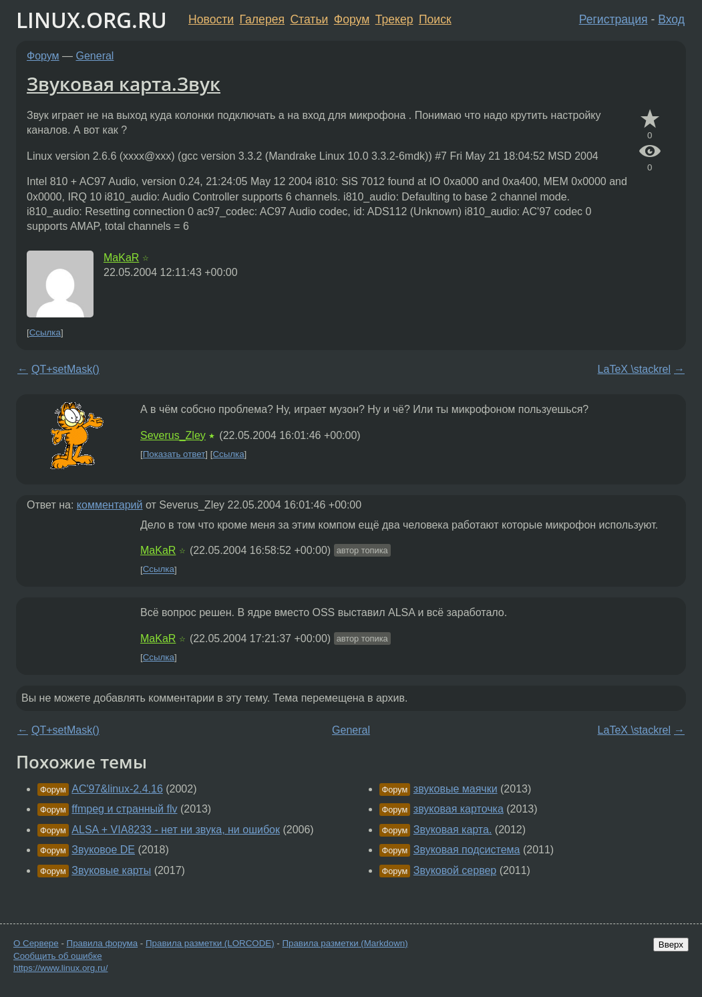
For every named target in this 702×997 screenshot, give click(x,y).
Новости (211, 19)
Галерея (262, 19)
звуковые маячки (455, 789)
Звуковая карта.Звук (123, 83)
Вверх (671, 945)
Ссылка (45, 332)
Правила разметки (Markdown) (344, 943)
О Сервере (36, 943)
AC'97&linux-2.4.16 (116, 789)
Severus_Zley (173, 435)
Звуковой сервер (454, 870)
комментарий (110, 505)
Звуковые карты (111, 870)
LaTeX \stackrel (634, 369)
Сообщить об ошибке (57, 956)
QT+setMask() (65, 369)
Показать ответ (174, 454)
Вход (671, 19)
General (95, 55)
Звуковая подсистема (466, 849)
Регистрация (613, 19)
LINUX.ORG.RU (91, 19)
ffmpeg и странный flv (124, 809)
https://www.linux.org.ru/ (60, 968)
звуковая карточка (458, 809)
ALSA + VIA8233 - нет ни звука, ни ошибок (175, 829)
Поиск (435, 19)
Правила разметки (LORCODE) (210, 943)
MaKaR (121, 257)
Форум (351, 19)
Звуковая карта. (452, 829)
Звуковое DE (103, 849)
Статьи (309, 19)
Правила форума (102, 943)
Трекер (394, 19)
